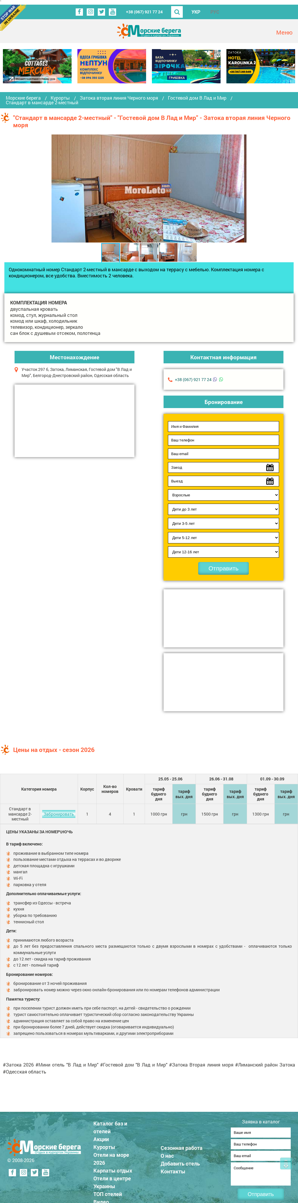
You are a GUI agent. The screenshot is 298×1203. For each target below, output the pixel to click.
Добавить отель (180, 1161)
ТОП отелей (107, 1192)
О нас (167, 1153)
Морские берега (23, 98)
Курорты (60, 98)
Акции (101, 1137)
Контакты (173, 1169)
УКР (195, 12)
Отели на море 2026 (111, 1157)
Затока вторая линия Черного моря (119, 98)
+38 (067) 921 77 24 (144, 12)
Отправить (223, 568)
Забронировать (59, 814)
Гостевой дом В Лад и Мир (197, 98)
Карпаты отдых (112, 1168)
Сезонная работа (182, 1146)
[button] (241, 188)
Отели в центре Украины (112, 1180)
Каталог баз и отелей (110, 1125)
